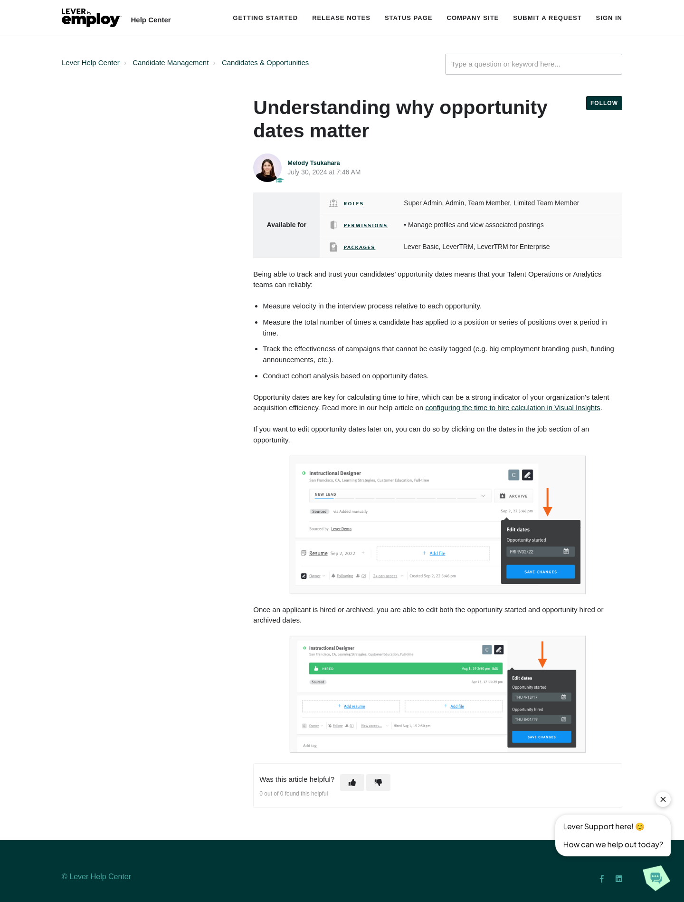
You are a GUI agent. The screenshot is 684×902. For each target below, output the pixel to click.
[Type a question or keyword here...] (533, 64)
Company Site (473, 17)
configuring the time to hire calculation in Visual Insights (512, 407)
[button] (352, 782)
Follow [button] (604, 103)
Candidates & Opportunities (265, 62)
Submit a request (547, 17)
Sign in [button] (609, 17)
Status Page (409, 17)
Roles (353, 203)
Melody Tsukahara (313, 162)
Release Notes (341, 17)
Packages (359, 246)
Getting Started (265, 17)
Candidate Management (171, 62)
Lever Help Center (91, 62)
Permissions (365, 225)
